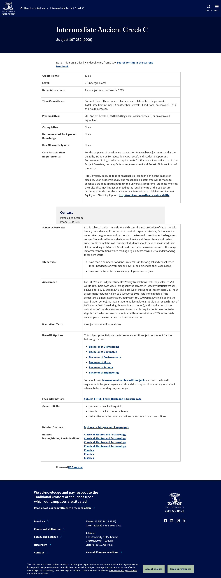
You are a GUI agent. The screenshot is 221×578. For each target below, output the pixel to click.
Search (208, 8)
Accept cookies (153, 568)
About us (39, 521)
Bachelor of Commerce (103, 352)
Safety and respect (46, 537)
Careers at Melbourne (47, 529)
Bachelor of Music (100, 362)
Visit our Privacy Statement (123, 570)
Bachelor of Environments (105, 357)
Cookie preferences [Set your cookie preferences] (180, 568)
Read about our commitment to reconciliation (62, 508)
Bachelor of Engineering (104, 372)
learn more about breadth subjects (124, 380)
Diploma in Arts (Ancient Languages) (106, 427)
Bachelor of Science (101, 367)
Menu (216, 8)
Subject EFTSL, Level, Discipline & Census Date (113, 399)
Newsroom (40, 544)
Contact (39, 552)
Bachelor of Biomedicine (104, 346)
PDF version (75, 467)
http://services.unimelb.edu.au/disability (144, 195)
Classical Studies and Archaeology (105, 434)
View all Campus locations (102, 552)
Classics (89, 450)
